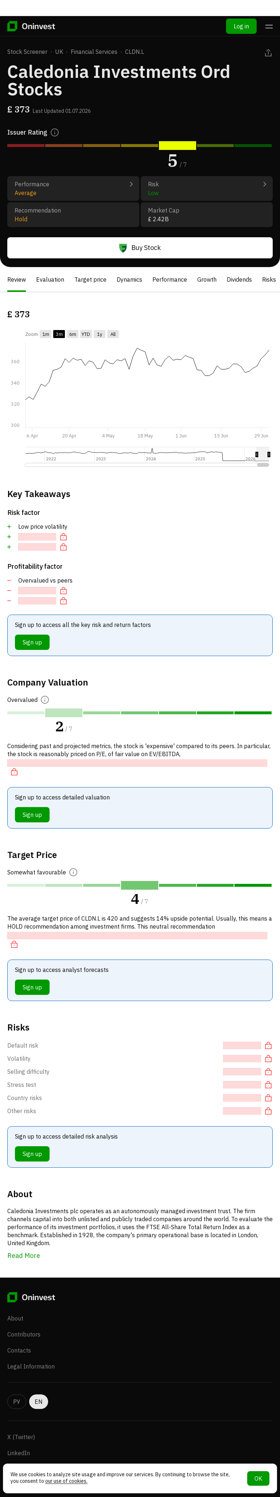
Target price (90, 279)
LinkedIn (18, 1440)
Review (16, 279)
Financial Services (94, 51)
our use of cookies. (66, 1481)
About (15, 1305)
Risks (269, 279)
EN (39, 1388)
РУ (16, 1388)
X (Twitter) (21, 1423)
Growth (207, 279)
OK (258, 1478)
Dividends (239, 279)
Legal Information (31, 1353)
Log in (241, 10)
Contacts (19, 1337)
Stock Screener (27, 51)
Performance (169, 279)
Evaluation (50, 279)
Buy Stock (140, 248)
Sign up (32, 642)
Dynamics (129, 279)
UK (59, 51)
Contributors (23, 1321)
